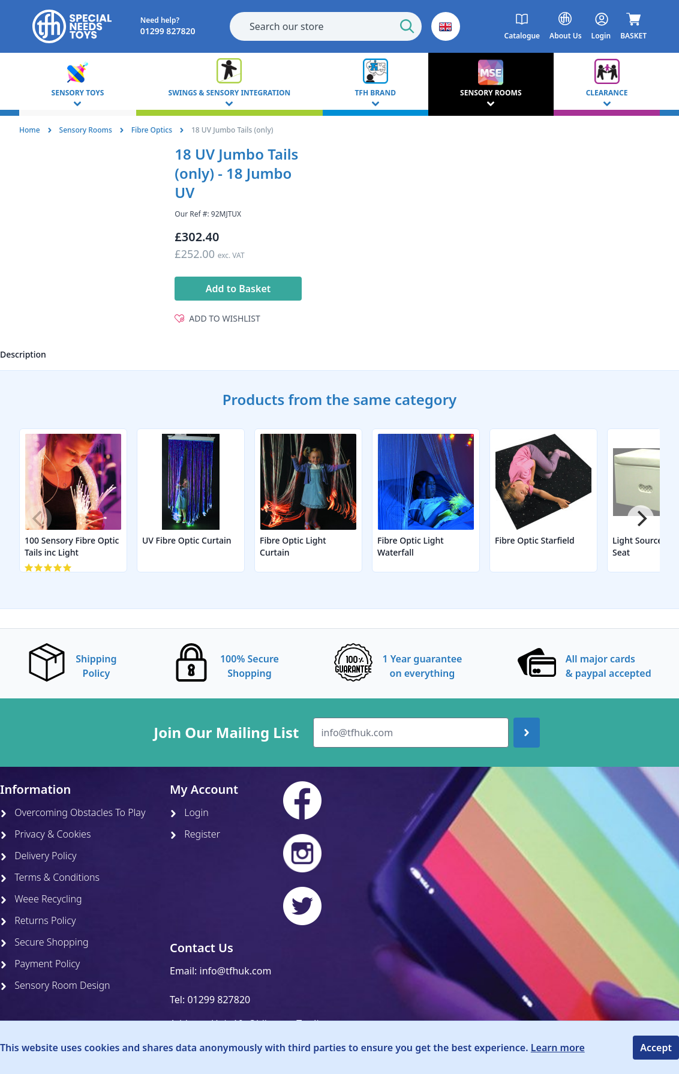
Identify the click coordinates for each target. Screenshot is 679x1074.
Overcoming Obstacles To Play (72, 812)
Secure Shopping (44, 942)
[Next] (640, 518)
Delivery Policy (38, 855)
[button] (445, 26)
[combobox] (326, 26)
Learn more (558, 1047)
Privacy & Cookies (45, 834)
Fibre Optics (151, 130)
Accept (656, 1047)
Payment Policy (40, 963)
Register (195, 834)
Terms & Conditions (50, 877)
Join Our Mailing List (226, 732)
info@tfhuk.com (236, 970)
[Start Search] (407, 26)
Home (29, 130)
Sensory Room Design (55, 985)
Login (189, 812)
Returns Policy (38, 920)
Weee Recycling (41, 898)
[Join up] (526, 733)
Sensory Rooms (85, 130)
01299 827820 (218, 999)
